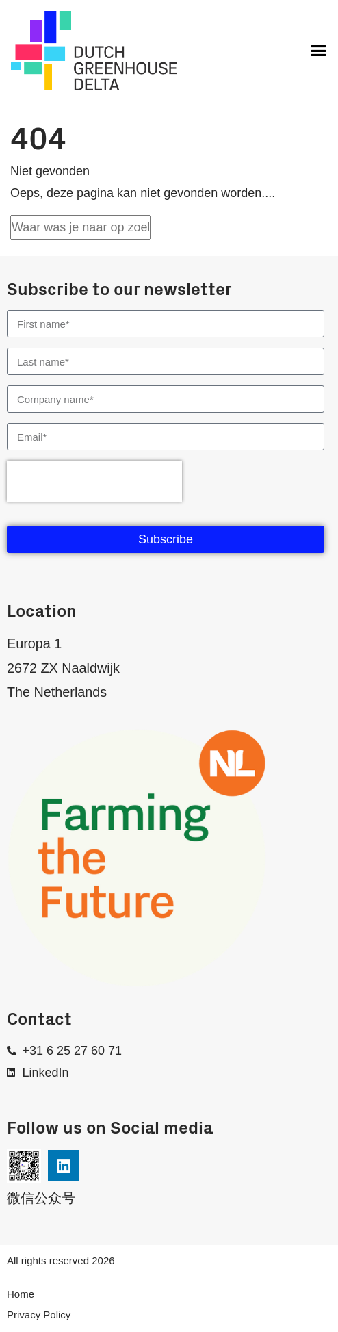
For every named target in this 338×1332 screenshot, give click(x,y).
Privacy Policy (38, 1314)
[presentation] (94, 481)
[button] (318, 51)
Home (20, 1294)
